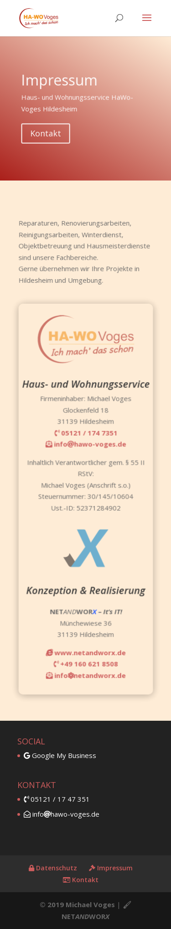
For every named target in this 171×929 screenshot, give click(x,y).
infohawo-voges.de (61, 814)
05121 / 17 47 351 (57, 798)
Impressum (111, 868)
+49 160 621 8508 (85, 649)
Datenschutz (53, 868)
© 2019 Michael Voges (77, 904)
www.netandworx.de (85, 639)
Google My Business (60, 755)
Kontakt (49, 131)
